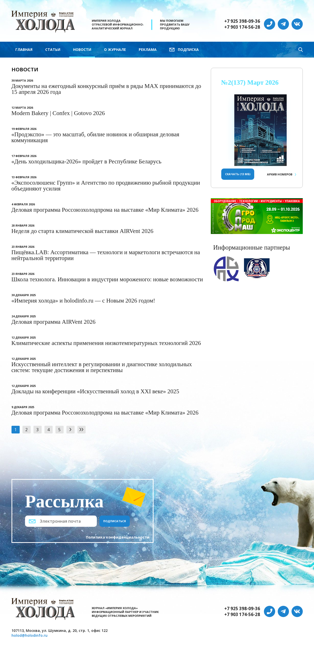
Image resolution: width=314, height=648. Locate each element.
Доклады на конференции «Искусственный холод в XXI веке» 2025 (95, 391)
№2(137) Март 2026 (250, 82)
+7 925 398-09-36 (242, 21)
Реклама (148, 49)
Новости (82, 49)
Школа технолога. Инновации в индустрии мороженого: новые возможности (107, 279)
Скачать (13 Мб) (237, 174)
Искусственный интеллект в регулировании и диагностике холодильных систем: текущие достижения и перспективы (101, 367)
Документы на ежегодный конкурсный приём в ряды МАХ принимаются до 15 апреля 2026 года (106, 89)
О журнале (115, 49)
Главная (23, 49)
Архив (279, 174)
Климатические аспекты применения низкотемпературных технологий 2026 (106, 343)
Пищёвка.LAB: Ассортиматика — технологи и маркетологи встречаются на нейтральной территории (105, 255)
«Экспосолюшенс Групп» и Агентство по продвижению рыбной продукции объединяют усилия (105, 186)
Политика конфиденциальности (117, 537)
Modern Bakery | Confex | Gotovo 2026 (58, 113)
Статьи (52, 49)
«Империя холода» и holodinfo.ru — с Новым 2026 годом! (83, 300)
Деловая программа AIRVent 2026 (53, 322)
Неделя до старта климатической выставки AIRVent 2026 (82, 231)
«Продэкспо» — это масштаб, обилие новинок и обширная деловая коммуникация (95, 137)
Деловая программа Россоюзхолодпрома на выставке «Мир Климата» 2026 (105, 210)
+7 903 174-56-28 (242, 27)
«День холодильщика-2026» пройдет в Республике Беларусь (86, 161)
